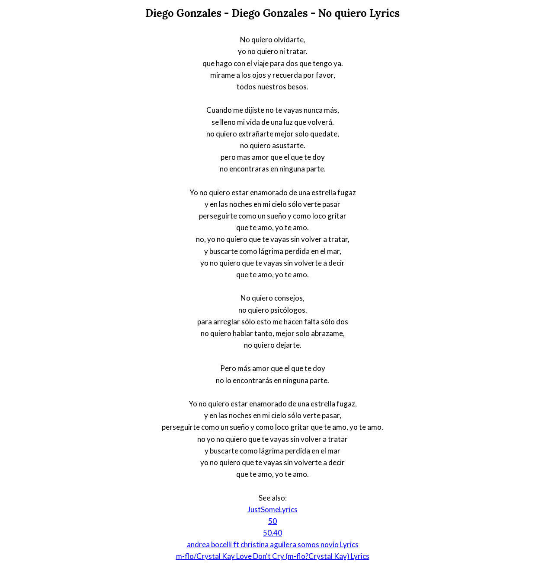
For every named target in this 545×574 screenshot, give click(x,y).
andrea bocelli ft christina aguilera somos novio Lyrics (273, 544)
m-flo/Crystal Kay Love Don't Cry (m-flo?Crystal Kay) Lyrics (272, 556)
